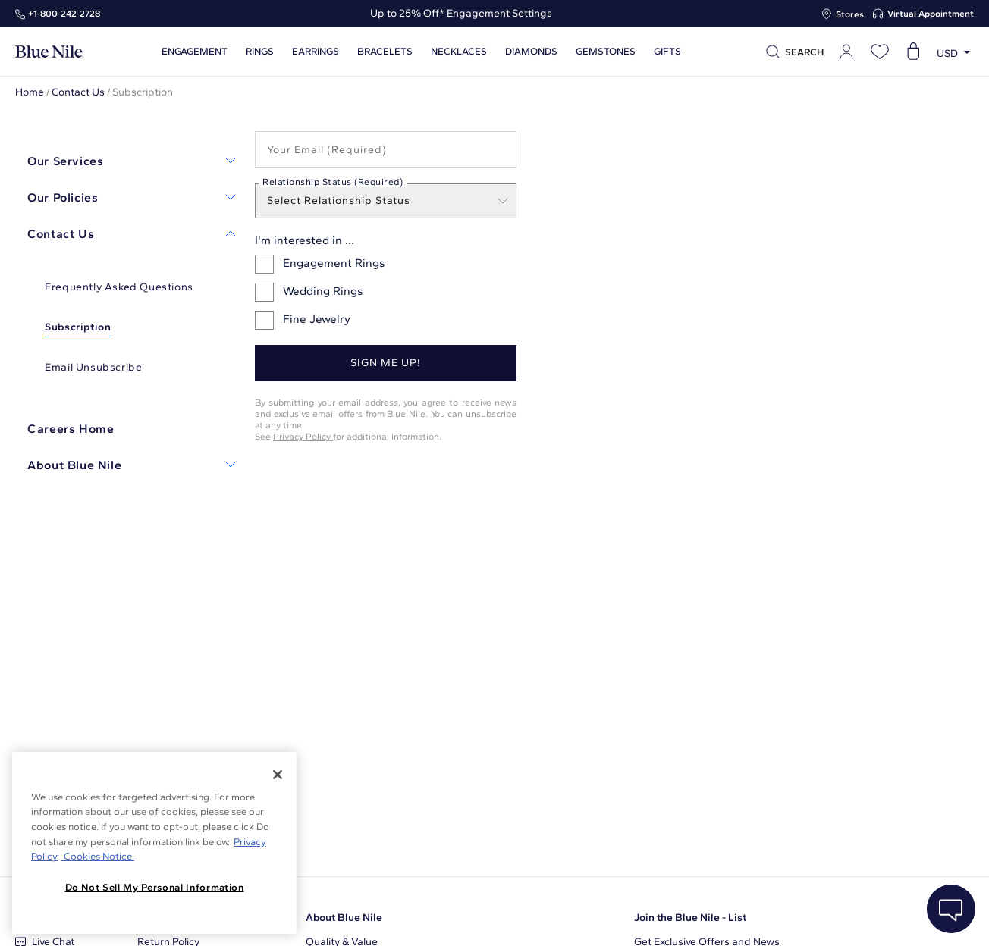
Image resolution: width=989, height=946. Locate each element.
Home (29, 92)
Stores (850, 14)
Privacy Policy (303, 436)
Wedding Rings (309, 292)
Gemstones (606, 51)
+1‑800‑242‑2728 (64, 13)
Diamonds (531, 51)
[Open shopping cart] (913, 51)
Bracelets (385, 51)
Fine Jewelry (302, 320)
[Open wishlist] (879, 51)
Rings (260, 51)
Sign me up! (385, 362)
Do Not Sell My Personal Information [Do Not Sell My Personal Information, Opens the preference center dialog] (154, 887)
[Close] (277, 774)
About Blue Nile (344, 917)
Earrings (315, 51)
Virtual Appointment (930, 13)
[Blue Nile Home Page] (49, 51)
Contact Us (78, 92)
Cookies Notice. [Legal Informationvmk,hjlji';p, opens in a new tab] (97, 856)
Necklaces (459, 51)
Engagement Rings (320, 264)
